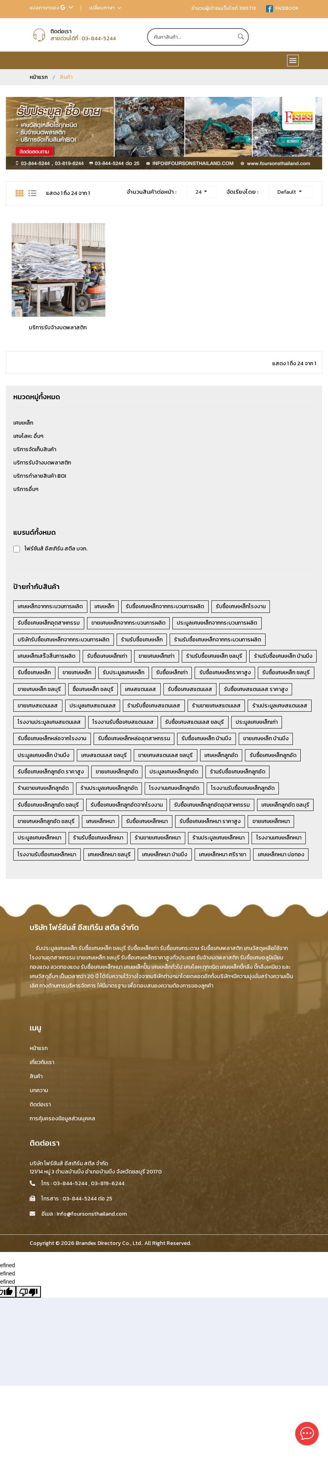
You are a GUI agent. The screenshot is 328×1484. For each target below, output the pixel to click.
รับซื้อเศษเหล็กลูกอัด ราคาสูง (51, 791)
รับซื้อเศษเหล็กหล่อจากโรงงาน (253, 741)
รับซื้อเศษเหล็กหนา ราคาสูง (214, 842)
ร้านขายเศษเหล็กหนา (161, 858)
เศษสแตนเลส (268, 690)
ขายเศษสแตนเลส (172, 707)
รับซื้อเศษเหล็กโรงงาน (245, 606)
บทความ (39, 1090)
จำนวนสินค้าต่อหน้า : (152, 191)
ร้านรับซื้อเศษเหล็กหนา (100, 858)
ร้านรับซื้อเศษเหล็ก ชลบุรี (219, 657)
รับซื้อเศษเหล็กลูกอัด (214, 774)
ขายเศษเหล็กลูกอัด (119, 791)
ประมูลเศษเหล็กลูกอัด (177, 791)
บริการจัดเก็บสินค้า (34, 449)
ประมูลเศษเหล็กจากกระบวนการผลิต (220, 623)
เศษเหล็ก (23, 423)
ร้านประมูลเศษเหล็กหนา (223, 858)
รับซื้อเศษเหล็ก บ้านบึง (128, 758)
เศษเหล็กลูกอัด (161, 774)
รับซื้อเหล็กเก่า (248, 674)
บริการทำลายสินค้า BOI (39, 476)
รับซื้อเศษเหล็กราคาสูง (44, 690)
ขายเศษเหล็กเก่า (160, 657)
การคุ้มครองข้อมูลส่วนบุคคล (62, 1118)
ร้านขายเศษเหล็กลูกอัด (43, 808)
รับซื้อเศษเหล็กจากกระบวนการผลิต (168, 606)
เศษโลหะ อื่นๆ (28, 436)
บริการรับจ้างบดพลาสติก (58, 327)
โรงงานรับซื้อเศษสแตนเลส (49, 741)
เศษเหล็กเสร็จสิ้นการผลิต (47, 657)
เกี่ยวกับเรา (42, 1062)
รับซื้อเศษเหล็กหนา (150, 842)
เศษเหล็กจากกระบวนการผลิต (50, 606)
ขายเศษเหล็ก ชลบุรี (164, 690)
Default (287, 192)
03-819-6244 (107, 1183)
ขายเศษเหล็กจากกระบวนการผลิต (130, 623)
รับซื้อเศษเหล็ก (106, 674)
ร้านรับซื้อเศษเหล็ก (144, 640)
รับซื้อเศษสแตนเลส (40, 707)
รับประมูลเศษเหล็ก (198, 674)
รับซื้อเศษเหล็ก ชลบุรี (106, 690)
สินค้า (36, 1076)
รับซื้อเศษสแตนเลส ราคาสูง (108, 707)
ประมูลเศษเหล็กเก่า (185, 741)
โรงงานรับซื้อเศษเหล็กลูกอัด (247, 808)
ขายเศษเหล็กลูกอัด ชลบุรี (46, 842)
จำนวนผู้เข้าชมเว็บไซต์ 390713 (223, 8)
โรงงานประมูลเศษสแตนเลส (245, 724)
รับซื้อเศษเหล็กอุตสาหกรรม (49, 623)
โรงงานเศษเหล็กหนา (284, 858)
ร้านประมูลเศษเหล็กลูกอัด (111, 808)
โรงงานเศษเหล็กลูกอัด (177, 808)
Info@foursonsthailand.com (92, 1214)
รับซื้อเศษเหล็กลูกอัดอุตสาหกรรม (215, 825)
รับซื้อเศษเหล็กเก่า (109, 657)
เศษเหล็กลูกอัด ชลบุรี (290, 825)
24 (199, 192)
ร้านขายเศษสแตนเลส (108, 724)
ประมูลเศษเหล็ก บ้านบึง (251, 758)
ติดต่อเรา (40, 1104)
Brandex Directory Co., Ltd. (109, 1243)
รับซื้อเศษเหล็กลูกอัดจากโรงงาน (128, 825)
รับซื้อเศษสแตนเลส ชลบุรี (121, 741)
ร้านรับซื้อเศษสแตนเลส (44, 724)
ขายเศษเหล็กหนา (277, 842)
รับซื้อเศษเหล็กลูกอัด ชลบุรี (49, 825)
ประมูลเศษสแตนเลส (229, 707)
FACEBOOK (282, 8)
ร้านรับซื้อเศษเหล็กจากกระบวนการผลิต (220, 640)
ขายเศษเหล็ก (150, 674)
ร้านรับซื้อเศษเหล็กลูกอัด (242, 791)
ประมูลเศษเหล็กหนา (40, 858)
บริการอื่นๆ (25, 489)
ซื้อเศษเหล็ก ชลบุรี (219, 690)
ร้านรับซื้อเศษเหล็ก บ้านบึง (47, 674)
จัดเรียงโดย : (242, 191)
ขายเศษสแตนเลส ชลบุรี (104, 774)
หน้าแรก (39, 77)
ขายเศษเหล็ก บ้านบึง (189, 758)
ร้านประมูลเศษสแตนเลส (173, 724)
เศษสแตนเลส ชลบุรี (41, 774)
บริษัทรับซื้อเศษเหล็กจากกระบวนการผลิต (64, 640)
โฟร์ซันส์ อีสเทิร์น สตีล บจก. (56, 549)
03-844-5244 (99, 38)
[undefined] (28, 1292)
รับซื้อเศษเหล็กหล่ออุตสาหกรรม (54, 758)
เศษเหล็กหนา (102, 842)
